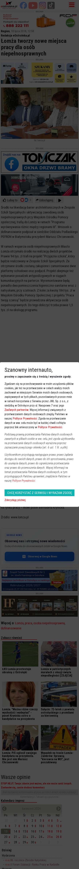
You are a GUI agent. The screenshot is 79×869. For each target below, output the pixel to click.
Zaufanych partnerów (16, 410)
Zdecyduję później (15, 500)
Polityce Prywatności (25, 418)
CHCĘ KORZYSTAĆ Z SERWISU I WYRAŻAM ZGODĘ (39, 493)
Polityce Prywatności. (24, 480)
